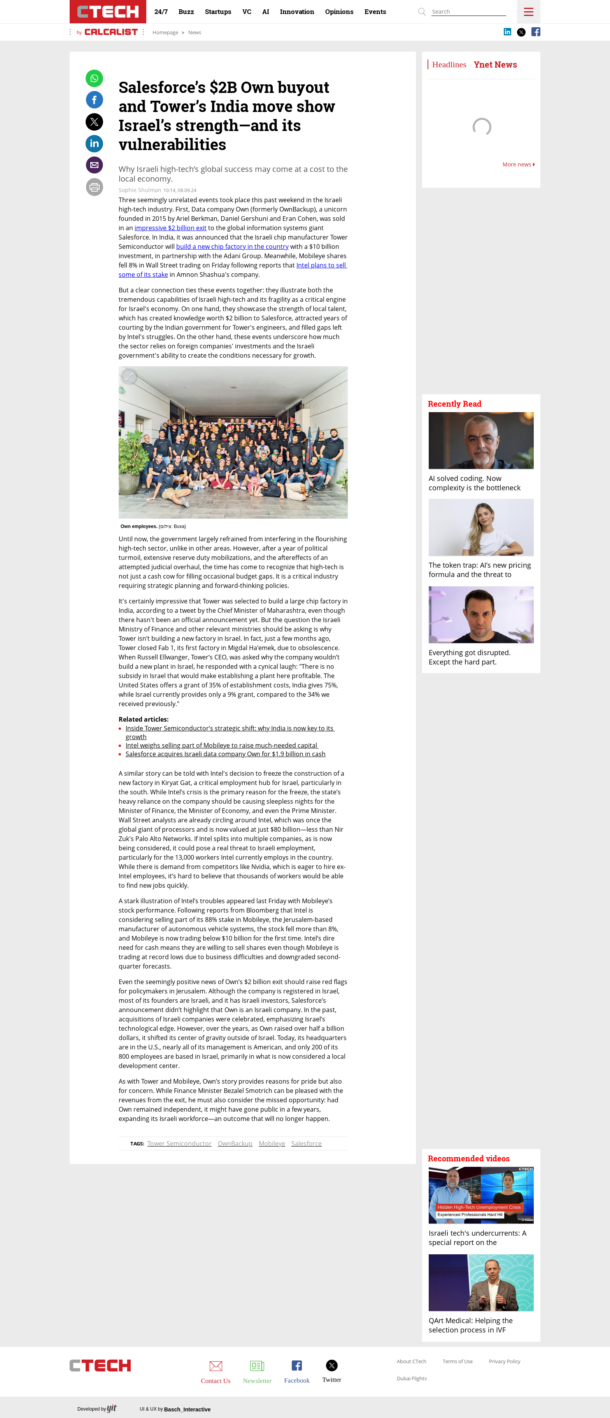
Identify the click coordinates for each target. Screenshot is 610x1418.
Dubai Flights (412, 1379)
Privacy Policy (505, 1362)
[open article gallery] (233, 442)
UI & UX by (175, 1409)
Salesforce (306, 1143)
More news (519, 164)
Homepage (165, 32)
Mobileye (272, 1143)
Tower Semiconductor (179, 1143)
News (194, 32)
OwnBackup (235, 1143)
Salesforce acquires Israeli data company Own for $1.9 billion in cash (226, 754)
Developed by (97, 1409)
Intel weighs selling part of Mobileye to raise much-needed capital (222, 745)
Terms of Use (458, 1362)
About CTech (411, 1362)
